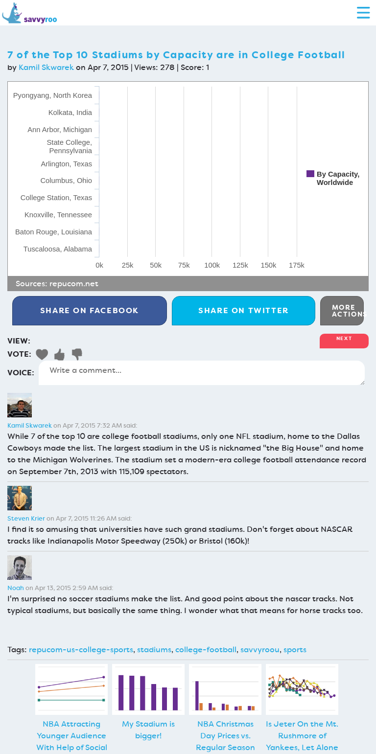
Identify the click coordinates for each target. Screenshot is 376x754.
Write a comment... (202, 373)
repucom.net (73, 283)
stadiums (154, 649)
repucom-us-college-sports (81, 649)
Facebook (89, 310)
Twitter (243, 310)
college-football (205, 649)
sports (294, 649)
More (348, 311)
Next (344, 338)
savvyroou (260, 649)
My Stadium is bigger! (148, 730)
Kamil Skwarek (46, 67)
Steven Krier (26, 518)
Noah (15, 588)
